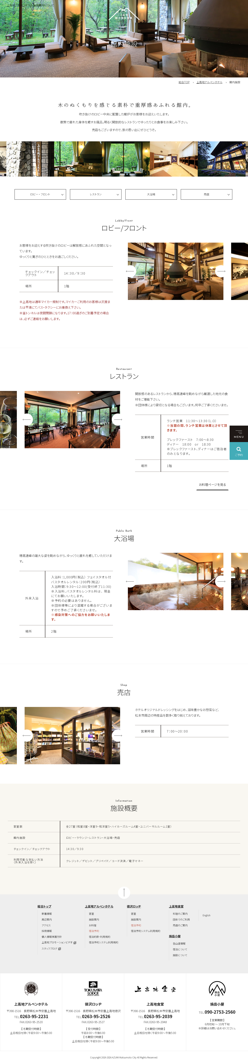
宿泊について (180, 949)
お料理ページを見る (212, 484)
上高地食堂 (176, 906)
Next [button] (221, 271)
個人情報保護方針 (52, 937)
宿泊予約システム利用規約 (103, 942)
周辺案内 (47, 919)
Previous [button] (130, 271)
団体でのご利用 (181, 919)
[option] (37, 159)
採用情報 (47, 931)
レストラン (96, 194)
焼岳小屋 (175, 936)
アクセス (46, 925)
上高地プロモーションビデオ (57, 942)
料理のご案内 (180, 913)
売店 (206, 194)
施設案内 (94, 919)
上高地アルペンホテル (209, 82)
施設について (180, 955)
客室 (91, 913)
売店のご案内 (180, 925)
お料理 (92, 925)
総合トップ (44, 906)
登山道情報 (179, 943)
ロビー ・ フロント (40, 194)
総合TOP (184, 82)
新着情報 (47, 913)
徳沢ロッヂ (134, 906)
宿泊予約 (94, 931)
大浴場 (151, 194)
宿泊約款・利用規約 (99, 937)
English (206, 915)
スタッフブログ (49, 948)
